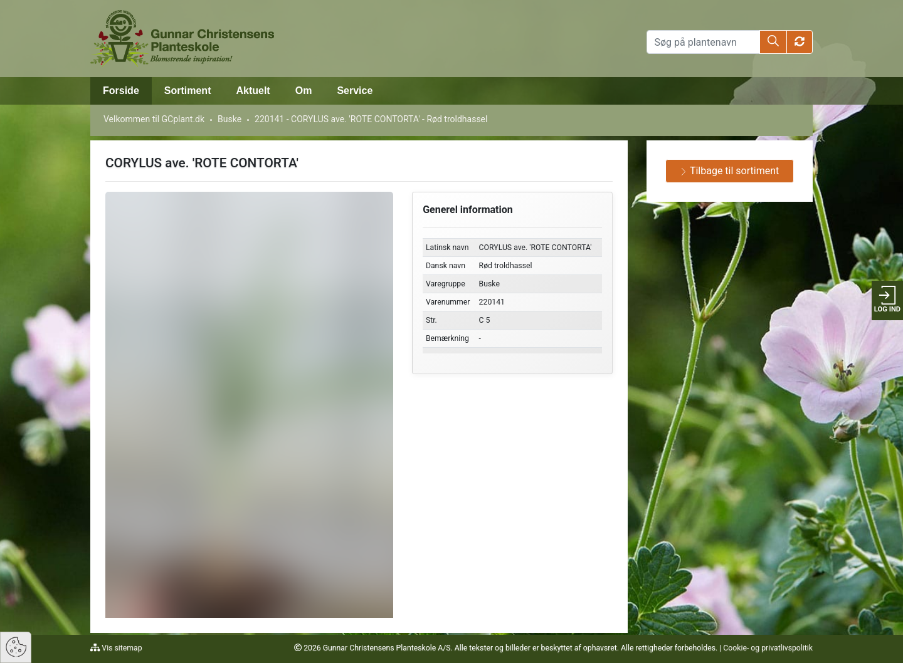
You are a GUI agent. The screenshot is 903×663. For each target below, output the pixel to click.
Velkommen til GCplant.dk (153, 119)
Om (303, 90)
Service (354, 90)
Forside (121, 90)
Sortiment (187, 90)
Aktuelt (253, 90)
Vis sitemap (121, 648)
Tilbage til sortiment (729, 171)
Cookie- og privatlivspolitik (768, 648)
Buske (229, 119)
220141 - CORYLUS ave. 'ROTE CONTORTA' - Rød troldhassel (371, 119)
